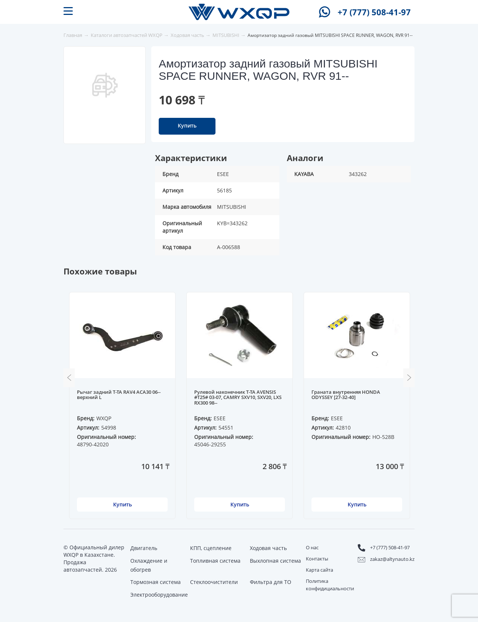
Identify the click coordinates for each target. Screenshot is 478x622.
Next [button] (409, 377)
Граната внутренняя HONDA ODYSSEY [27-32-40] (345, 394)
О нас (312, 547)
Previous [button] (69, 377)
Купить (187, 125)
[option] (105, 85)
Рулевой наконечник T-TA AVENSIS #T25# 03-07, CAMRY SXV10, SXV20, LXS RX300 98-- (238, 397)
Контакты (317, 558)
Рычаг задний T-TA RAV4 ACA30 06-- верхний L (119, 394)
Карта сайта (319, 569)
